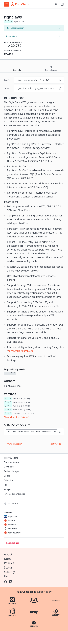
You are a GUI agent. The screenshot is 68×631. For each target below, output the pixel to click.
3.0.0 (8, 413)
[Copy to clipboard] (60, 80)
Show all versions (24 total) (16, 417)
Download (9, 466)
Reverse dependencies (14, 493)
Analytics (8, 489)
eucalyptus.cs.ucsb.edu (21, 351)
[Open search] (56, 4)
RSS (6, 484)
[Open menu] (6, 4)
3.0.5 (8, 402)
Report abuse (12, 543)
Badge (7, 475)
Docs (7, 559)
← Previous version (13, 443)
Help (7, 576)
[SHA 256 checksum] (31, 431)
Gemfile (7, 80)
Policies (9, 563)
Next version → (57, 443)
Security (9, 572)
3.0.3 (8, 409)
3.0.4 (8, 405)
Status (8, 567)
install (6, 88)
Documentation (11, 462)
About (8, 554)
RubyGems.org (25, 591)
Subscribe (8, 480)
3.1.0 (8, 398)
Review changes (11, 471)
